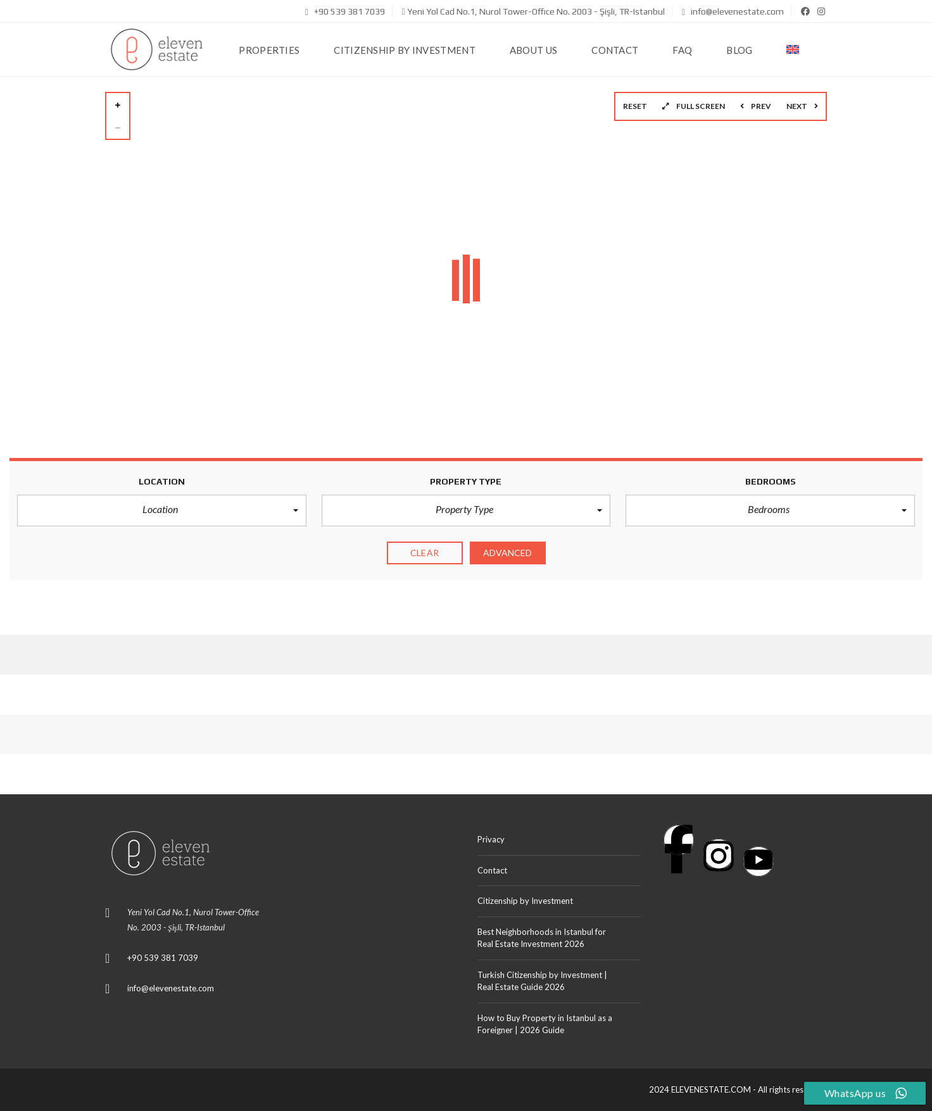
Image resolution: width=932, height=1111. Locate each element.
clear (424, 552)
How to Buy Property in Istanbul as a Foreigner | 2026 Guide (544, 1024)
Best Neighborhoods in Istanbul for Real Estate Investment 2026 (541, 938)
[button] (161, 510)
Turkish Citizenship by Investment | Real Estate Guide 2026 (542, 981)
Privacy (491, 839)
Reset (635, 106)
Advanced (507, 552)
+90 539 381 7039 (345, 11)
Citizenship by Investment (525, 901)
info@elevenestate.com (733, 11)
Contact (492, 870)
